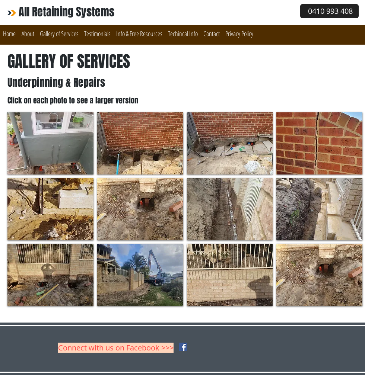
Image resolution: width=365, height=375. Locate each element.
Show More (185, 312)
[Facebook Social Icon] (183, 347)
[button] (59, 33)
